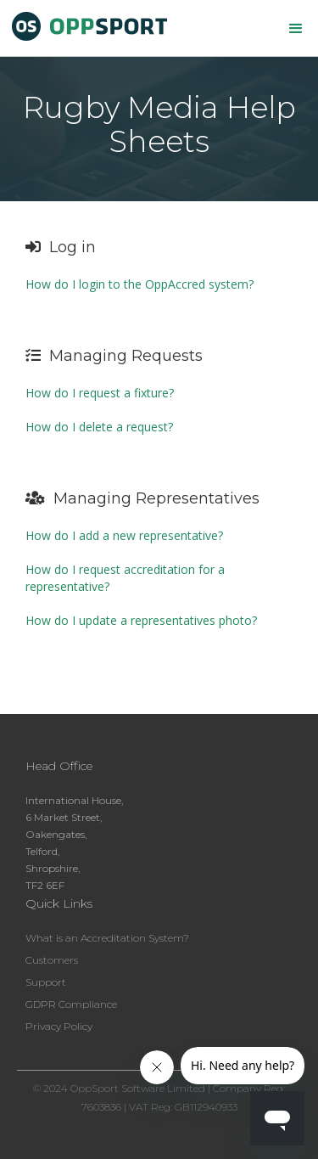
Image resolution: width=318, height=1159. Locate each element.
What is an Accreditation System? (107, 937)
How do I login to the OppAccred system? (139, 284)
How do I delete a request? (99, 427)
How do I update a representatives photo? (141, 620)
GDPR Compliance (71, 1004)
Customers (51, 960)
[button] (296, 29)
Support (45, 982)
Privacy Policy (58, 1026)
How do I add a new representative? (124, 535)
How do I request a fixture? (99, 393)
